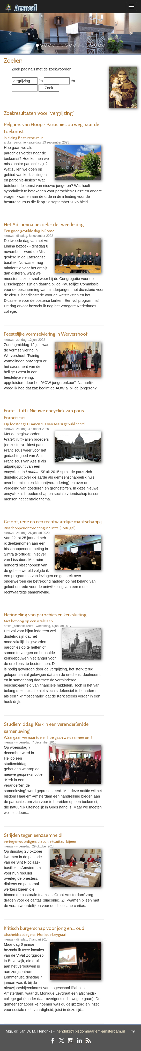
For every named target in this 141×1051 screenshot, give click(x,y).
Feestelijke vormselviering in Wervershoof (46, 334)
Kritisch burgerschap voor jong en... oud (44, 928)
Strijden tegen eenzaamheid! (33, 835)
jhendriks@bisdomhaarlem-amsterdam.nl (90, 1031)
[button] (10, 33)
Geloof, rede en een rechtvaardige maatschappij (53, 522)
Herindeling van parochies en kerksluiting (45, 615)
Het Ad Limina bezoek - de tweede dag (44, 224)
